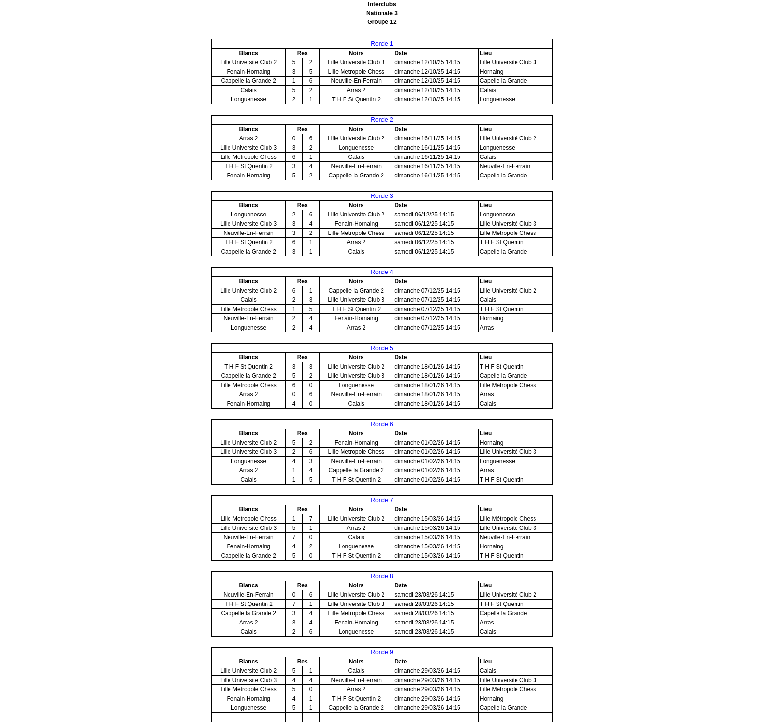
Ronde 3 (382, 196)
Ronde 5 (382, 348)
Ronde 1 (382, 43)
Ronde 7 (382, 500)
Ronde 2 (382, 120)
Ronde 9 (382, 652)
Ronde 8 (382, 576)
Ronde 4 (382, 272)
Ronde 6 (382, 424)
